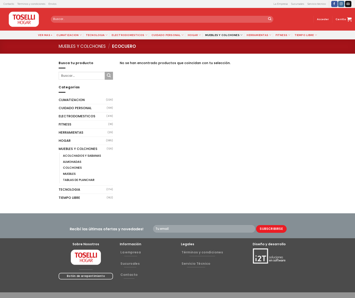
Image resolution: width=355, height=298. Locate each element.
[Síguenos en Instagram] (341, 4)
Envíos (52, 3)
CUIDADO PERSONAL (167, 35)
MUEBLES (69, 174)
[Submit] (269, 19)
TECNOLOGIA (97, 35)
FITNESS (283, 35)
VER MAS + (45, 35)
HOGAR (194, 35)
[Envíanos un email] (348, 4)
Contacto (8, 3)
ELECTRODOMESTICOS (129, 35)
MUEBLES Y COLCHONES (224, 35)
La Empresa (280, 3)
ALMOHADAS (72, 162)
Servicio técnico (316, 3)
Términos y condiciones (31, 3)
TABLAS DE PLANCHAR (78, 180)
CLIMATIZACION (69, 35)
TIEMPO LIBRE (306, 35)
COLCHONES (72, 168)
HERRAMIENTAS (259, 35)
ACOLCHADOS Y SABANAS (82, 156)
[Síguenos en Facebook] (334, 4)
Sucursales (297, 3)
